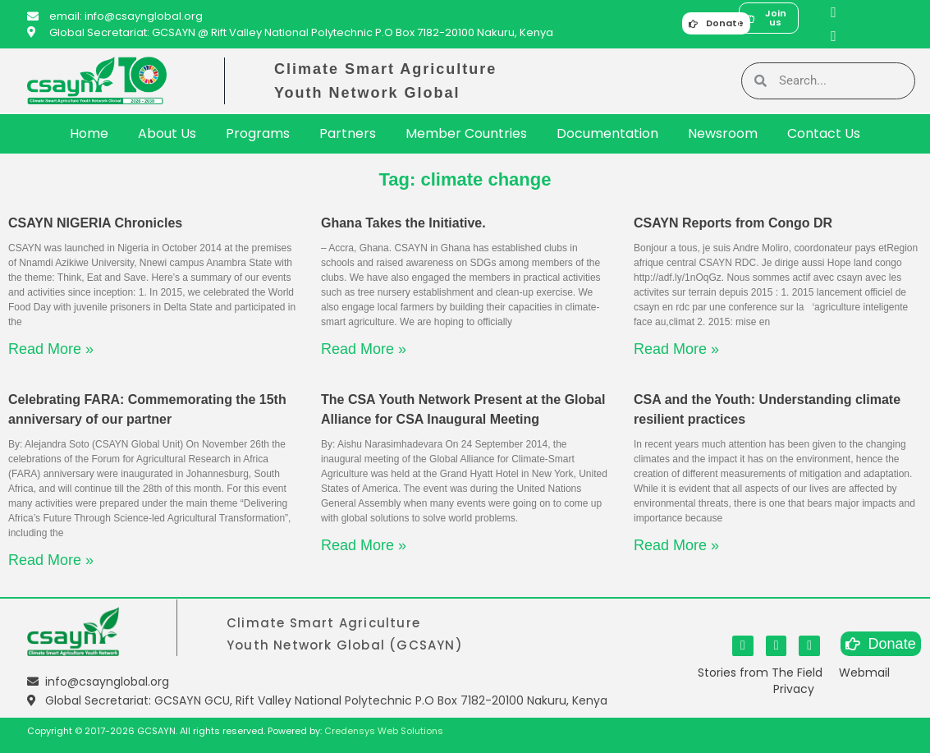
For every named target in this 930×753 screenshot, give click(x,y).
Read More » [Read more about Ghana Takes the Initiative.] (363, 349)
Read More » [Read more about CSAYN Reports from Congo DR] (676, 349)
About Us (167, 133)
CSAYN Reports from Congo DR (733, 223)
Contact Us (823, 133)
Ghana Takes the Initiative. (403, 223)
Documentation (607, 133)
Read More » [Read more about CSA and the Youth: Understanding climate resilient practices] (676, 545)
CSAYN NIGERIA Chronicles (95, 223)
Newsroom (723, 133)
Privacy (793, 689)
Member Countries (466, 133)
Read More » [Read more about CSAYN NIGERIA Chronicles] (51, 349)
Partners (347, 133)
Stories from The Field (760, 672)
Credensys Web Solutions (383, 730)
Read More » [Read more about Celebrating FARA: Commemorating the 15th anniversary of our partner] (51, 560)
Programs (258, 133)
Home (89, 133)
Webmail (864, 672)
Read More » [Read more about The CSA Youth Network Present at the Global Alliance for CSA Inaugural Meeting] (363, 545)
